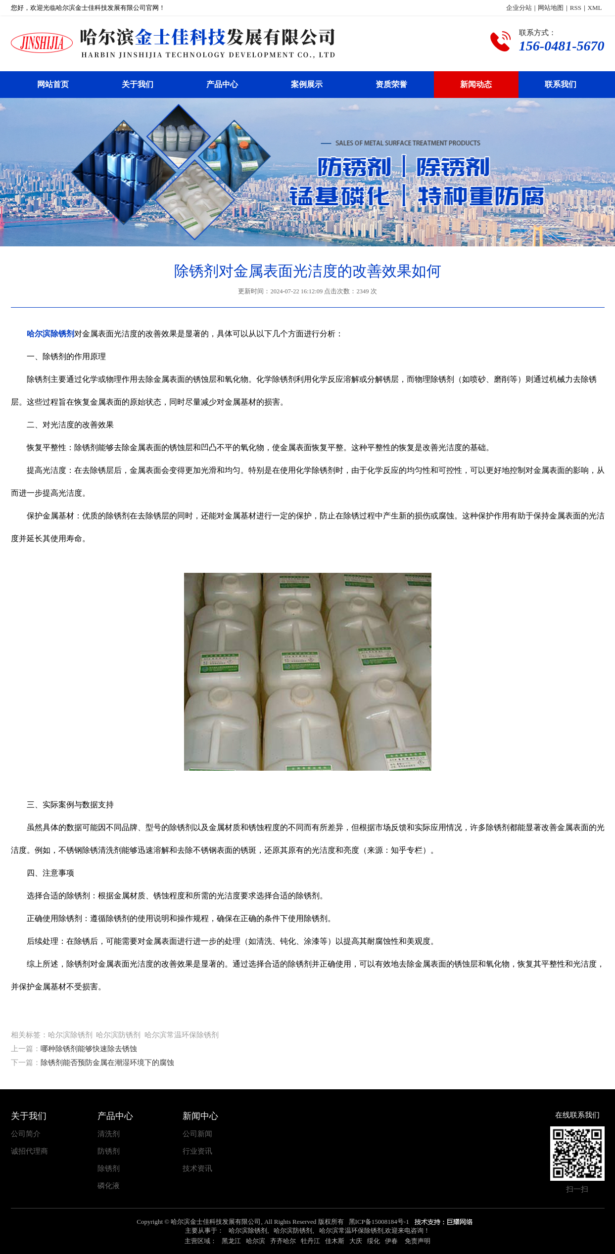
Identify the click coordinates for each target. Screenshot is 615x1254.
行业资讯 (197, 1151)
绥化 (373, 1241)
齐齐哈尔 (283, 1241)
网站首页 (53, 84)
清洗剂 (108, 1134)
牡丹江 (310, 1241)
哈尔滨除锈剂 (248, 1230)
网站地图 (551, 7)
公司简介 (26, 1134)
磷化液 (108, 1186)
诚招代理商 (29, 1151)
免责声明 (417, 1241)
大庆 (355, 1241)
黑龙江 (231, 1241)
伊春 (391, 1241)
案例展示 (307, 84)
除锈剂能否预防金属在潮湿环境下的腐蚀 (107, 1063)
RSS (575, 7)
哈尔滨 (255, 1241)
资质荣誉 (391, 84)
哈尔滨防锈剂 (293, 1230)
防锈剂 (108, 1151)
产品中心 (222, 84)
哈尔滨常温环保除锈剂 (351, 1230)
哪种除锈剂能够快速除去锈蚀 (89, 1049)
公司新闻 (197, 1134)
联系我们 (560, 84)
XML (595, 7)
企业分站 (519, 7)
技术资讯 (197, 1168)
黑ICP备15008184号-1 (379, 1221)
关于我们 (137, 84)
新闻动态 (476, 84)
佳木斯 (334, 1241)
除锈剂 (108, 1168)
